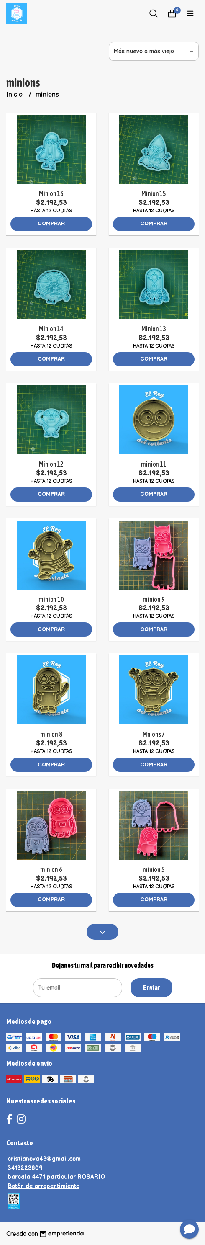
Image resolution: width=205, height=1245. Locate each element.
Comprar (51, 223)
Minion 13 (153, 329)
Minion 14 (51, 329)
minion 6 (51, 869)
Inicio (15, 95)
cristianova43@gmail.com (44, 1159)
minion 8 (51, 734)
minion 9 (153, 599)
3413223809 (25, 1168)
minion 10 (51, 599)
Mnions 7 (154, 734)
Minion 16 (51, 193)
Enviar (151, 987)
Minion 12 (51, 464)
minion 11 (153, 464)
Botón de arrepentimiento (43, 1186)
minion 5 (153, 869)
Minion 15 (153, 193)
